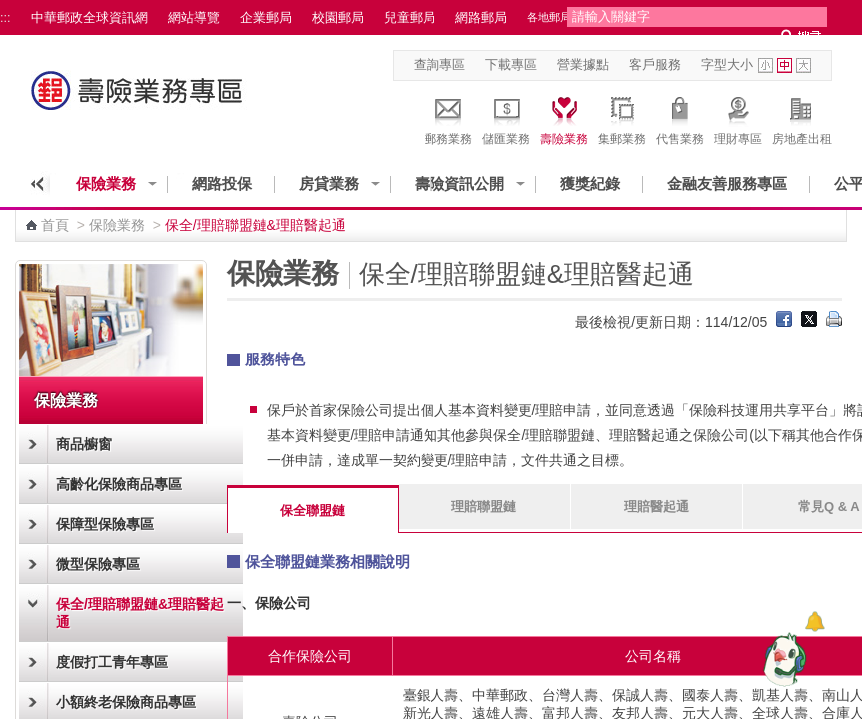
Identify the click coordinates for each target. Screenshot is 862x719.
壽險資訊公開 (459, 183)
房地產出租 (802, 118)
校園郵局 (338, 18)
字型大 (803, 65)
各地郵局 (549, 17)
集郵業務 (622, 118)
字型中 (784, 65)
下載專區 (511, 65)
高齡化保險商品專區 (119, 484)
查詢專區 (439, 65)
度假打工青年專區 (112, 662)
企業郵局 (266, 18)
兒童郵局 (409, 18)
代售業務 (680, 118)
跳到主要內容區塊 (10, 10)
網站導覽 (194, 18)
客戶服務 (655, 65)
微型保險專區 (98, 564)
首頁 (55, 225)
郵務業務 (448, 118)
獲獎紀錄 (590, 183)
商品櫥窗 (84, 444)
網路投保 (222, 183)
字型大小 (727, 65)
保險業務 (106, 183)
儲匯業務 (506, 118)
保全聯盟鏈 (312, 510)
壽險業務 (564, 118)
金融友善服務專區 (727, 183)
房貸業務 (329, 183)
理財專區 (738, 118)
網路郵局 (481, 18)
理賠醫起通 (656, 506)
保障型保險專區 (105, 524)
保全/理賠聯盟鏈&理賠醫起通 (140, 613)
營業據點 (583, 65)
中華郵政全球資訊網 (89, 18)
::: (5, 18)
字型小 (765, 65)
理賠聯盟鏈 (483, 506)
